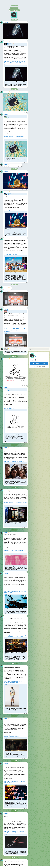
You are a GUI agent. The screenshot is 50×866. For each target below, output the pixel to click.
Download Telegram (39, 16)
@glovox (37, 8)
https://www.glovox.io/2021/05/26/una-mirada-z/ (14, 113)
